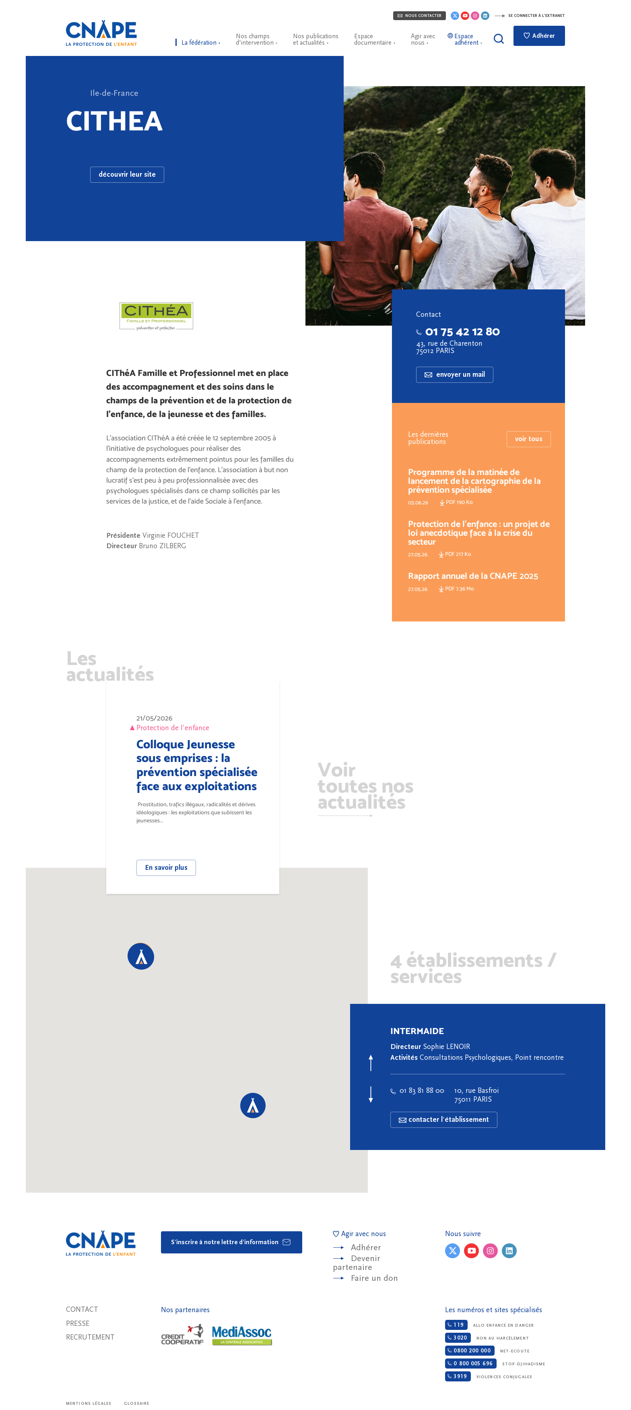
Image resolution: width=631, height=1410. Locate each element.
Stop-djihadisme (495, 1363)
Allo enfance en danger (489, 1325)
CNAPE (101, 33)
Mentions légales (89, 1404)
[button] (141, 957)
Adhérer (539, 35)
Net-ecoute (487, 1351)
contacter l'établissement (444, 1119)
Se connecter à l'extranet (529, 15)
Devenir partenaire (356, 1262)
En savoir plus (166, 867)
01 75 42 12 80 (458, 331)
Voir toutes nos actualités (366, 787)
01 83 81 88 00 (417, 1090)
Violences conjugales (488, 1376)
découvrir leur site (127, 174)
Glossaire (137, 1404)
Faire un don (374, 1278)
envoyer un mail (455, 374)
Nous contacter (419, 15)
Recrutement (90, 1337)
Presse (77, 1323)
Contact (82, 1309)
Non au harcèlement (487, 1338)
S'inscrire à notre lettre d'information (231, 1242)
